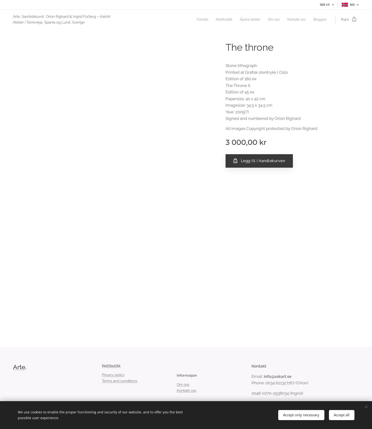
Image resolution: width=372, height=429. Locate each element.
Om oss (183, 385)
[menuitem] (195, 19)
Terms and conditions (119, 381)
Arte (19, 367)
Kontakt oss (186, 390)
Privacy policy (113, 375)
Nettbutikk (111, 366)
